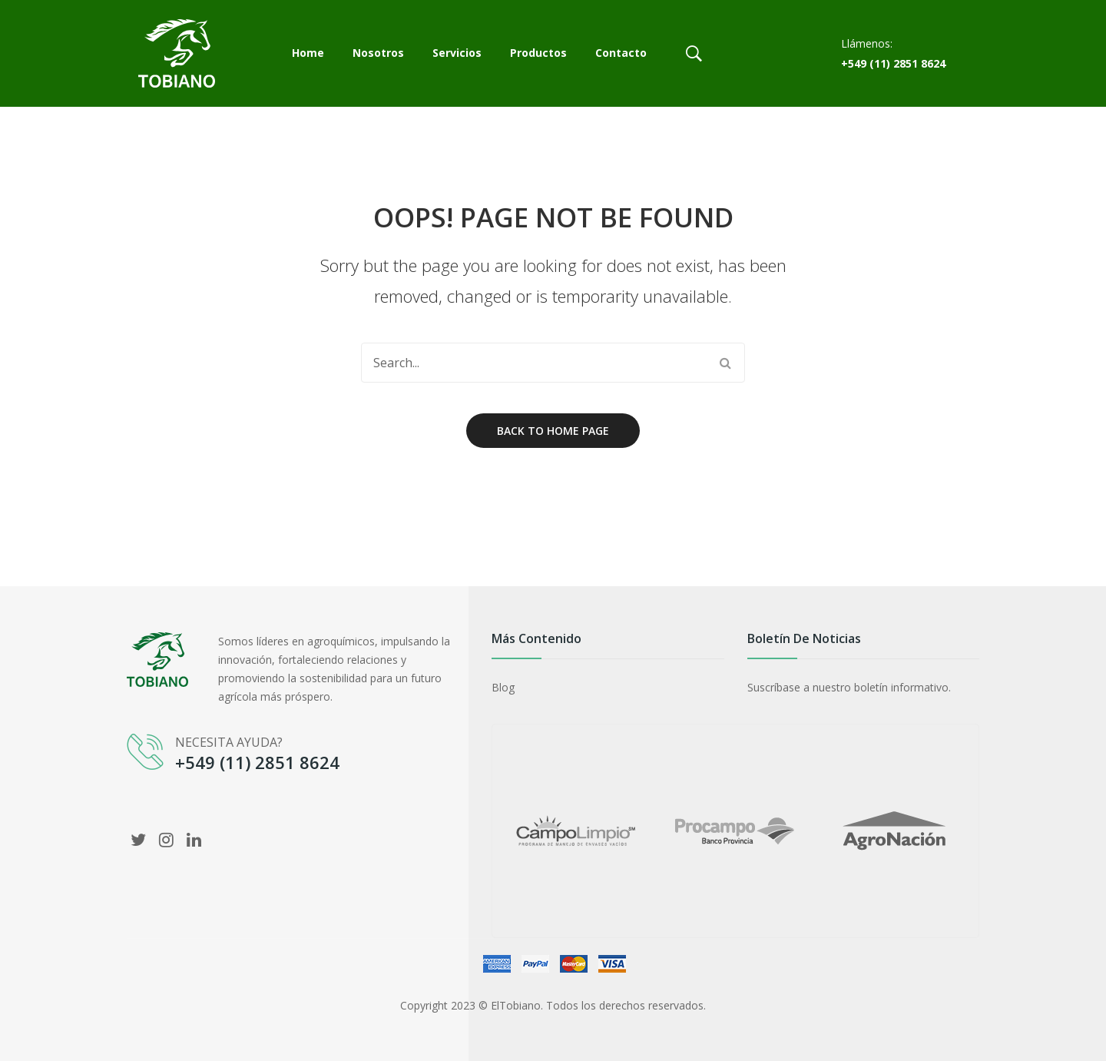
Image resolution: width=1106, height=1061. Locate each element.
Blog (503, 687)
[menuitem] (308, 54)
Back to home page (553, 430)
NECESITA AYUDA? (229, 742)
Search (725, 362)
